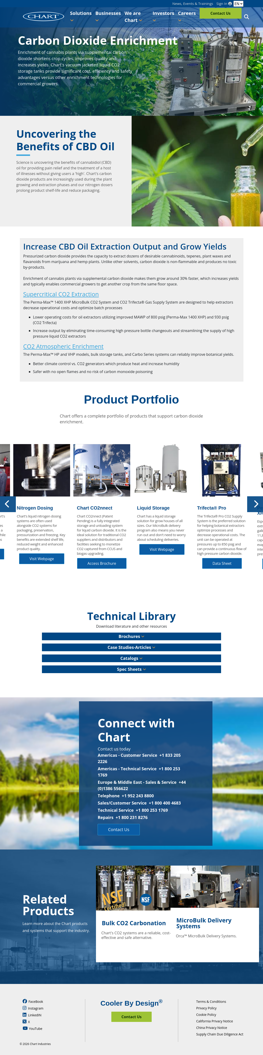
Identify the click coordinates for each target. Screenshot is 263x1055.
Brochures (131, 636)
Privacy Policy (206, 1008)
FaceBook (33, 1001)
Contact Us (220, 13)
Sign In (224, 4)
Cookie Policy (206, 1014)
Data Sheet (222, 563)
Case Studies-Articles (131, 647)
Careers (187, 16)
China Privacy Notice (211, 1027)
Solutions (81, 16)
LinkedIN (32, 1015)
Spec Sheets (131, 669)
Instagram (33, 1008)
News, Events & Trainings (192, 4)
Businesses (108, 16)
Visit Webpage (42, 558)
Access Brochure (101, 563)
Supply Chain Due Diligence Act (219, 1034)
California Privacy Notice (214, 1021)
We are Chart (133, 16)
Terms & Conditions (211, 1001)
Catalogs (131, 658)
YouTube (32, 1028)
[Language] (238, 4)
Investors (163, 16)
